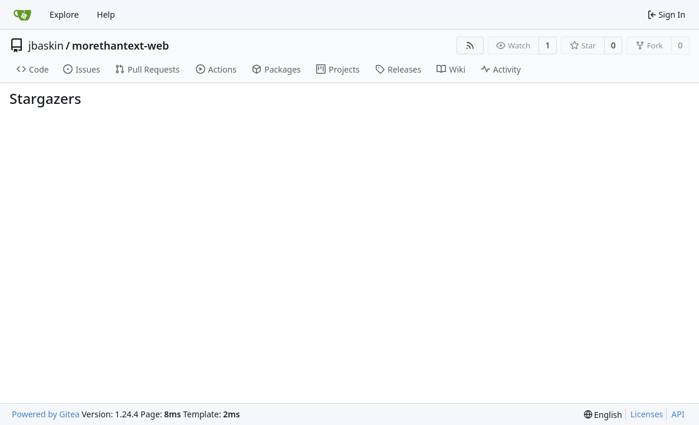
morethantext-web (120, 45)
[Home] (22, 14)
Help (106, 14)
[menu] (603, 414)
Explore (64, 14)
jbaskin (46, 45)
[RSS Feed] (470, 45)
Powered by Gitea (46, 414)
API (677, 414)
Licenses (647, 414)
